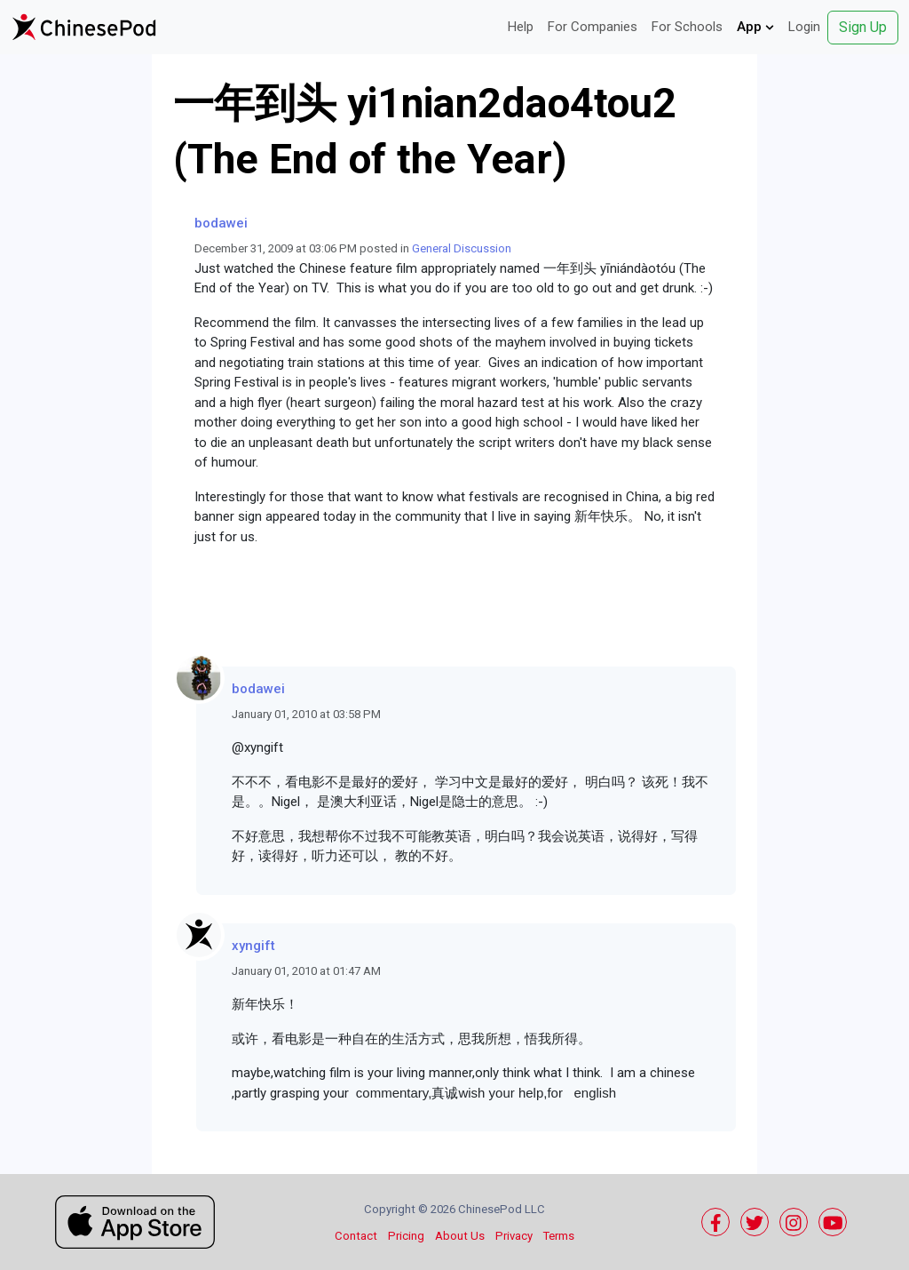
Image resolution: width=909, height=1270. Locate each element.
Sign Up (863, 27)
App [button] (755, 27)
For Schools (687, 27)
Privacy (514, 1235)
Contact (356, 1235)
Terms (558, 1235)
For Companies (592, 27)
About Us (460, 1235)
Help (521, 27)
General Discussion (461, 248)
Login (804, 27)
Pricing (406, 1235)
